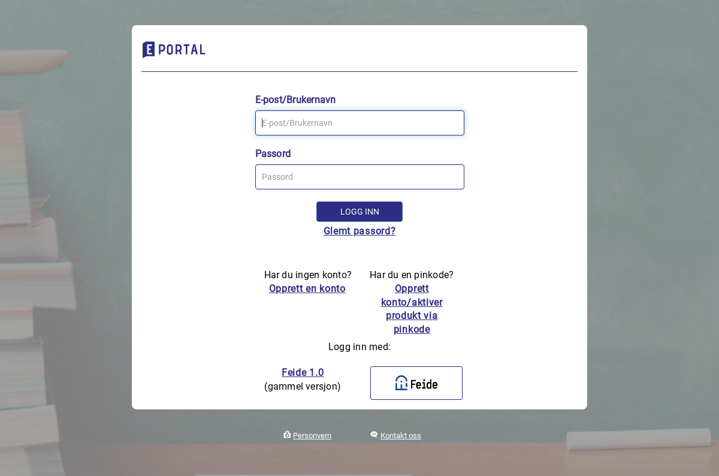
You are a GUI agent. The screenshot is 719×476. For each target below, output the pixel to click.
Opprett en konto (307, 288)
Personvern (312, 435)
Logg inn (359, 211)
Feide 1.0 (303, 372)
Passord (273, 153)
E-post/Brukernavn (295, 100)
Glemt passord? (360, 231)
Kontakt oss (400, 435)
